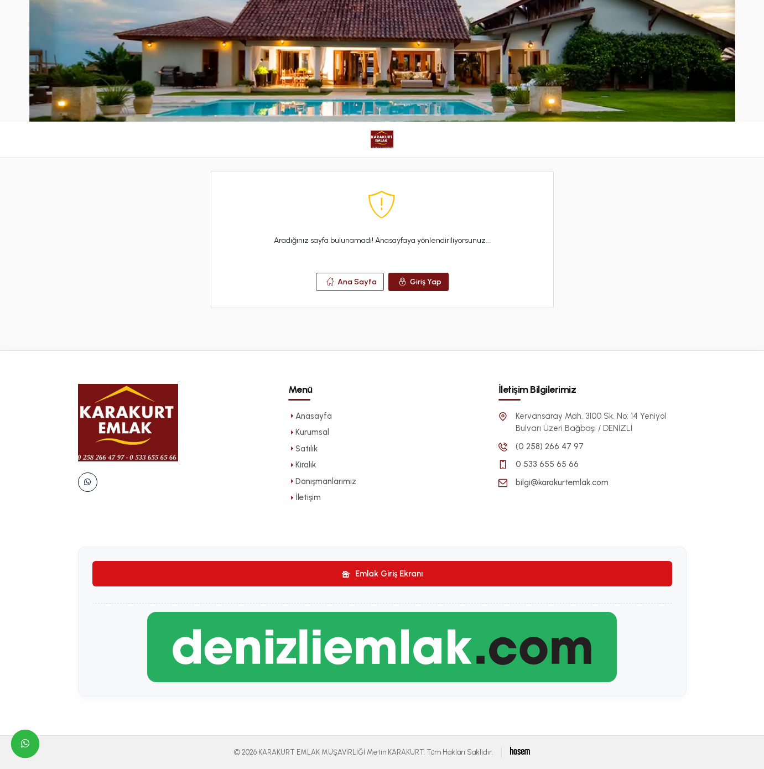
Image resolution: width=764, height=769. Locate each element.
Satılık (303, 449)
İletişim (304, 497)
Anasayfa (310, 416)
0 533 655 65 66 (547, 464)
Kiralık (302, 465)
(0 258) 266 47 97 (550, 446)
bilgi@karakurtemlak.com (562, 482)
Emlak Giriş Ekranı (382, 574)
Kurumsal (308, 432)
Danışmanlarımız (322, 481)
